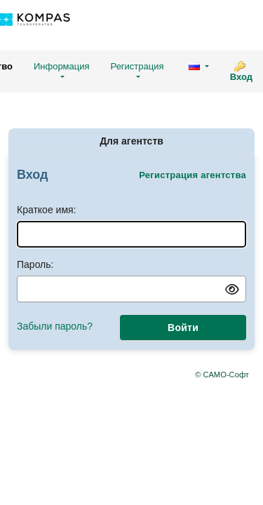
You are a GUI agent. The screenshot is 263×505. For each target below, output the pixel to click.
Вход (241, 77)
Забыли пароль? (55, 326)
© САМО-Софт (222, 374)
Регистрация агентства (192, 175)
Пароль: (35, 264)
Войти (183, 327)
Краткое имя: (46, 209)
